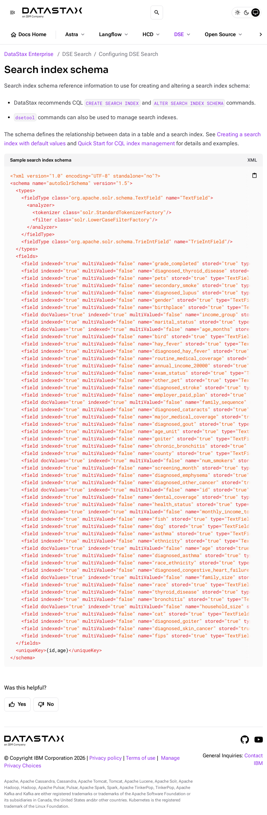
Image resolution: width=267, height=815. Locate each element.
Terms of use (140, 758)
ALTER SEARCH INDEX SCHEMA (189, 103)
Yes (17, 704)
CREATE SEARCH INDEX (112, 103)
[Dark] (246, 12)
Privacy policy (105, 758)
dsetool (25, 117)
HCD (152, 34)
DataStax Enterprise (29, 54)
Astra (75, 34)
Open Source (224, 34)
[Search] (157, 12)
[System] (255, 12)
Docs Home (28, 34)
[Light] (237, 12)
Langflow (114, 34)
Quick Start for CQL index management (126, 143)
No (46, 704)
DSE (183, 34)
